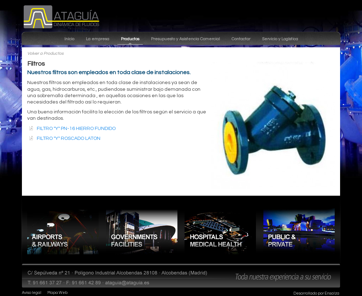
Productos (130, 39)
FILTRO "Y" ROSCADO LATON (68, 138)
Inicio (69, 39)
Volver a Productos (45, 53)
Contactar (241, 39)
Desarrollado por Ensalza (316, 293)
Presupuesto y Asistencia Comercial (185, 39)
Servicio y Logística (280, 39)
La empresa (97, 39)
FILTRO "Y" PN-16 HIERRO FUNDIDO (76, 128)
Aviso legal (31, 293)
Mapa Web (57, 293)
